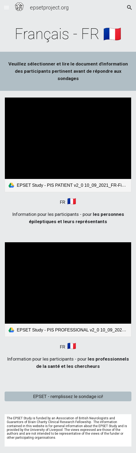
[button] (6, 7)
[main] (68, 34)
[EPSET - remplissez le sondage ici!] (68, 396)
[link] (68, 144)
